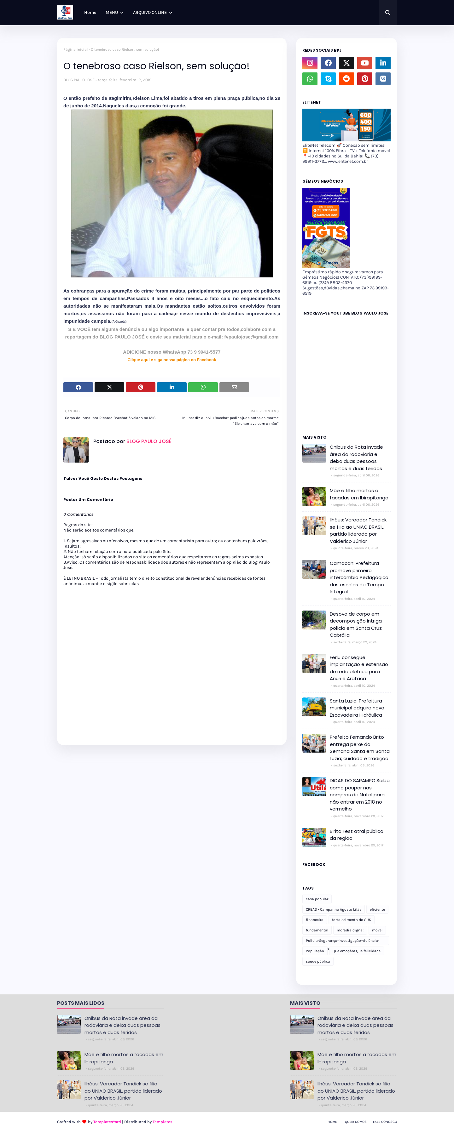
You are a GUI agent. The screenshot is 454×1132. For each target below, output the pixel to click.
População (315, 951)
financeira (314, 920)
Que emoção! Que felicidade (357, 951)
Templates (162, 1121)
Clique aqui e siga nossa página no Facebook (171, 359)
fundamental (317, 930)
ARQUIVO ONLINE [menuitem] (150, 12)
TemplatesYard (107, 1121)
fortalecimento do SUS (351, 920)
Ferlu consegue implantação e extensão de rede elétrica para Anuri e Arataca (359, 668)
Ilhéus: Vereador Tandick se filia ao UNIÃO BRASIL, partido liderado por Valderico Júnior (358, 530)
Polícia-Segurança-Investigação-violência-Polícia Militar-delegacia (342, 941)
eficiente (377, 909)
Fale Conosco (385, 1122)
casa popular (317, 899)
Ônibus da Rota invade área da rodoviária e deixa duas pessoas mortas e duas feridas (356, 458)
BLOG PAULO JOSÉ (79, 79)
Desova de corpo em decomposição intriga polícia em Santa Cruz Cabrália (356, 625)
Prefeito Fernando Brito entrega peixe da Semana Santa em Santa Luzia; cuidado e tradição (360, 748)
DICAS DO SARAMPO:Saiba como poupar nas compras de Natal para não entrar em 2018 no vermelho (360, 794)
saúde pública (318, 961)
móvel (377, 930)
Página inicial (75, 49)
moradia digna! (350, 930)
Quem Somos (356, 1122)
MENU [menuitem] (112, 12)
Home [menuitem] (90, 12)
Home (332, 1122)
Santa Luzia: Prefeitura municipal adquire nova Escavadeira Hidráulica (357, 707)
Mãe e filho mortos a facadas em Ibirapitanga (359, 494)
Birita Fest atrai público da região (356, 835)
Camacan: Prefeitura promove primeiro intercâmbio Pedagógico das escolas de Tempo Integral (359, 577)
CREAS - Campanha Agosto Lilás (333, 909)
